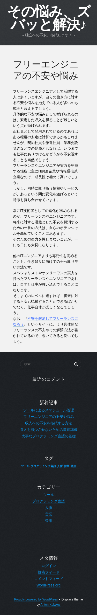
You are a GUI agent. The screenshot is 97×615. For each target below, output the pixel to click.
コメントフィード (48, 579)
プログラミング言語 (48, 501)
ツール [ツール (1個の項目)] (25, 466)
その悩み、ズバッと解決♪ (48, 18)
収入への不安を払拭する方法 (48, 423)
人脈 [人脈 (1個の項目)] (60, 466)
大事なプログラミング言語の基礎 (48, 436)
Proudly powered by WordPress (36, 599)
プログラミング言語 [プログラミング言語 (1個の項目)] (43, 466)
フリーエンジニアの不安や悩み (48, 416)
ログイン (48, 566)
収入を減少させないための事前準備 (49, 429)
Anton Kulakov (50, 604)
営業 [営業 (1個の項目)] (66, 466)
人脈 (48, 508)
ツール (48, 495)
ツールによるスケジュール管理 (48, 410)
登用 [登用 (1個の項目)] (73, 466)
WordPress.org (48, 585)
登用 (48, 521)
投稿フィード (48, 572)
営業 (48, 514)
